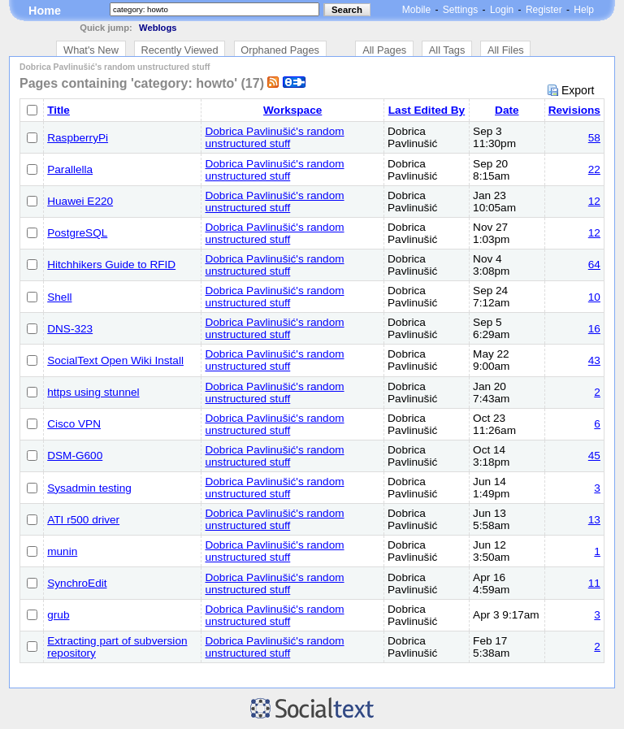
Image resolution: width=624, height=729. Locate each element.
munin (62, 551)
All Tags (447, 50)
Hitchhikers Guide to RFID (111, 264)
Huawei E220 (80, 201)
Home (44, 10)
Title (58, 110)
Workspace (292, 110)
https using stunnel (93, 392)
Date (506, 110)
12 (594, 201)
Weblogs (157, 28)
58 (594, 138)
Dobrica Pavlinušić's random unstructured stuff (274, 137)
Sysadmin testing (89, 488)
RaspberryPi (77, 138)
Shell (59, 297)
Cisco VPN (74, 424)
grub (58, 615)
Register (544, 9)
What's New (91, 50)
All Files (506, 50)
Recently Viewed (180, 50)
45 (594, 455)
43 (594, 360)
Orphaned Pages (279, 50)
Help (584, 9)
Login (502, 9)
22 (594, 169)
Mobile (416, 9)
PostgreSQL (77, 233)
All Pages (384, 50)
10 (594, 297)
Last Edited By (426, 110)
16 (594, 329)
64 (594, 264)
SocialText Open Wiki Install (115, 360)
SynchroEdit (76, 583)
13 (594, 520)
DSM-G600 (74, 455)
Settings (460, 9)
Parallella (70, 169)
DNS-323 (70, 329)
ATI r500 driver (83, 520)
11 (594, 583)
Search (347, 10)
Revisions (574, 110)
